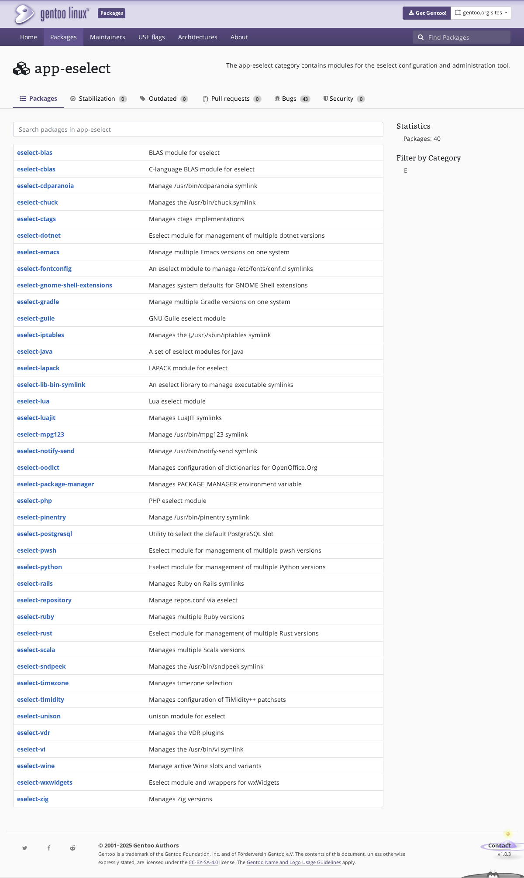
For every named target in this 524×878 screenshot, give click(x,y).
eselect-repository (44, 600)
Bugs (293, 98)
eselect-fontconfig (44, 268)
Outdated (164, 98)
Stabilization (98, 98)
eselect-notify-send (46, 451)
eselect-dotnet (39, 235)
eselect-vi (31, 749)
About (239, 37)
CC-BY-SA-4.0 (203, 862)
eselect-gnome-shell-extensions (64, 285)
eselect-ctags (36, 219)
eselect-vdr (33, 732)
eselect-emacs (38, 252)
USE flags (151, 37)
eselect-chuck (37, 202)
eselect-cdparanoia (45, 185)
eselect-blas (34, 152)
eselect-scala (36, 650)
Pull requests (232, 98)
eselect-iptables (40, 335)
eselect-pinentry (41, 517)
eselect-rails (35, 583)
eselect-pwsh (36, 550)
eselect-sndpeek (41, 666)
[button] (427, 13)
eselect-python (39, 567)
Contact (499, 845)
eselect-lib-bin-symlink (51, 384)
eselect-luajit (36, 417)
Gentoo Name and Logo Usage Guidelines (294, 862)
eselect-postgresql (44, 534)
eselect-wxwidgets (44, 782)
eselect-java (34, 351)
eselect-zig (32, 799)
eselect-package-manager (55, 484)
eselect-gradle (38, 301)
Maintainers (107, 37)
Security (344, 98)
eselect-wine (36, 766)
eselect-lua (33, 401)
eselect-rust (34, 633)
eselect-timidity (40, 699)
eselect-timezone (43, 683)
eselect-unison (39, 716)
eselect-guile (36, 318)
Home (28, 37)
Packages (63, 37)
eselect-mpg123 (40, 434)
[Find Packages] (469, 37)
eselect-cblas (36, 169)
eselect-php (34, 500)
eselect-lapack (38, 368)
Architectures (197, 37)
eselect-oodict (38, 467)
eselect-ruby (35, 616)
